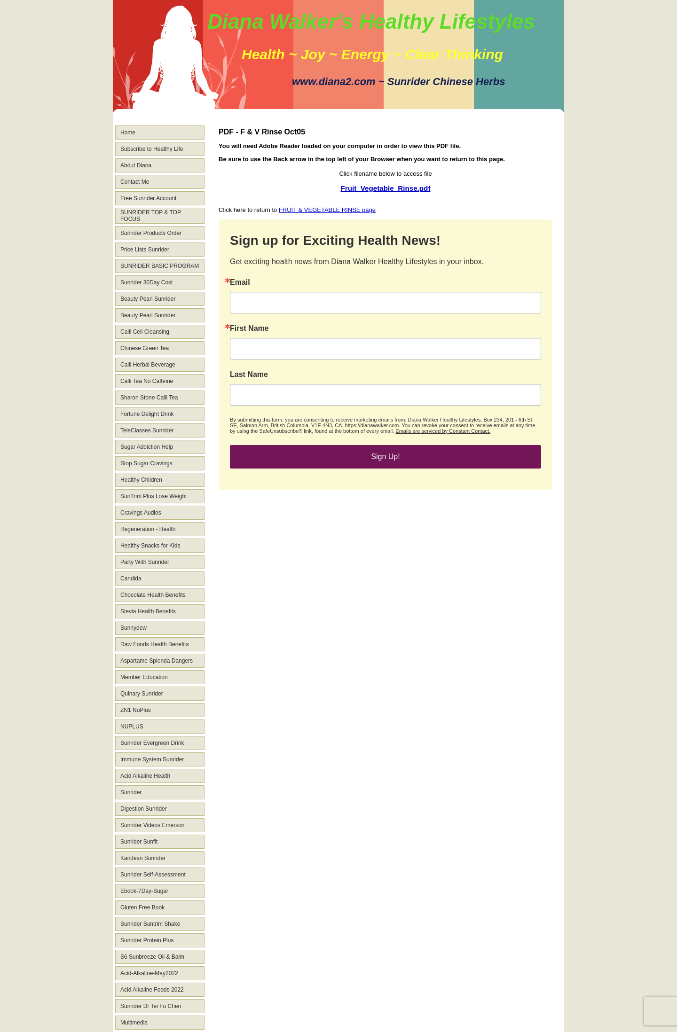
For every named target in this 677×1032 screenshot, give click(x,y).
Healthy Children (141, 480)
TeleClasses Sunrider (146, 430)
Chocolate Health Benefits (153, 595)
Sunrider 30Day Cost (146, 282)
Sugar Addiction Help (146, 447)
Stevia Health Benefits (148, 611)
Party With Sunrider (144, 562)
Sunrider (131, 792)
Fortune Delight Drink (146, 414)
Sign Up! (385, 457)
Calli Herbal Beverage (147, 364)
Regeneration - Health (147, 529)
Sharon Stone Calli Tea (149, 397)
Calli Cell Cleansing (144, 331)
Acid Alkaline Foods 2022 (152, 989)
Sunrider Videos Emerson (152, 825)
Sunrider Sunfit (138, 841)
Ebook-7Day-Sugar (144, 891)
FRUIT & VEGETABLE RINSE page (327, 209)
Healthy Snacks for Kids (150, 545)
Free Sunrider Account (148, 198)
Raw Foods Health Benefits (154, 644)
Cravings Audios (140, 512)
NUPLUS (131, 726)
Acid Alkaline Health (145, 776)
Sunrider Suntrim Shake (150, 924)
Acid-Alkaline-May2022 (149, 973)
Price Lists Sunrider (144, 249)
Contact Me (134, 182)
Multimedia (134, 1022)
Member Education (144, 677)
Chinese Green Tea (144, 348)
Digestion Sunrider (143, 808)
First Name (249, 328)
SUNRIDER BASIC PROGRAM (159, 266)
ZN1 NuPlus (135, 710)
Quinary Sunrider (141, 693)
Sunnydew (133, 628)
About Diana (135, 165)
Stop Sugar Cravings (146, 463)
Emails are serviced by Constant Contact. (442, 431)
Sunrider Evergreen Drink (152, 743)
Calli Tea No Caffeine (146, 381)
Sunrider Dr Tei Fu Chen (150, 1006)
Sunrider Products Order (150, 233)
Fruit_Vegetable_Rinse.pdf (386, 188)
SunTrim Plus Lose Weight (153, 496)
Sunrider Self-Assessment (153, 874)
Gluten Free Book (142, 907)
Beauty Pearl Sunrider (147, 299)
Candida (131, 578)
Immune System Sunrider (152, 759)
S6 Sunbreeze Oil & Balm (152, 957)
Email (240, 282)
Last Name (249, 374)
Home (127, 132)
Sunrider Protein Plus (146, 940)
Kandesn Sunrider (142, 858)
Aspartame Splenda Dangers (156, 660)
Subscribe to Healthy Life (151, 149)
